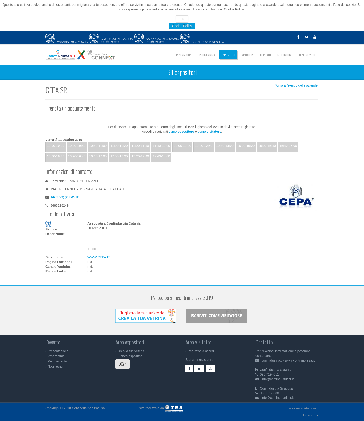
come (181, 131)
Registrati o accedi (201, 351)
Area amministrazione (302, 408)
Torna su (308, 415)
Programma (56, 356)
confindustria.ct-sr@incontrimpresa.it (288, 360)
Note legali (55, 366)
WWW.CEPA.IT (99, 257)
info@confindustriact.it (278, 379)
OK (182, 19)
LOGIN (122, 364)
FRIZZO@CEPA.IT (65, 197)
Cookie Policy (182, 26)
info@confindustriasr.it (278, 398)
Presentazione (58, 351)
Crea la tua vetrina (131, 351)
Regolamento (57, 361)
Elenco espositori (130, 356)
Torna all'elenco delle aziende (296, 85)
